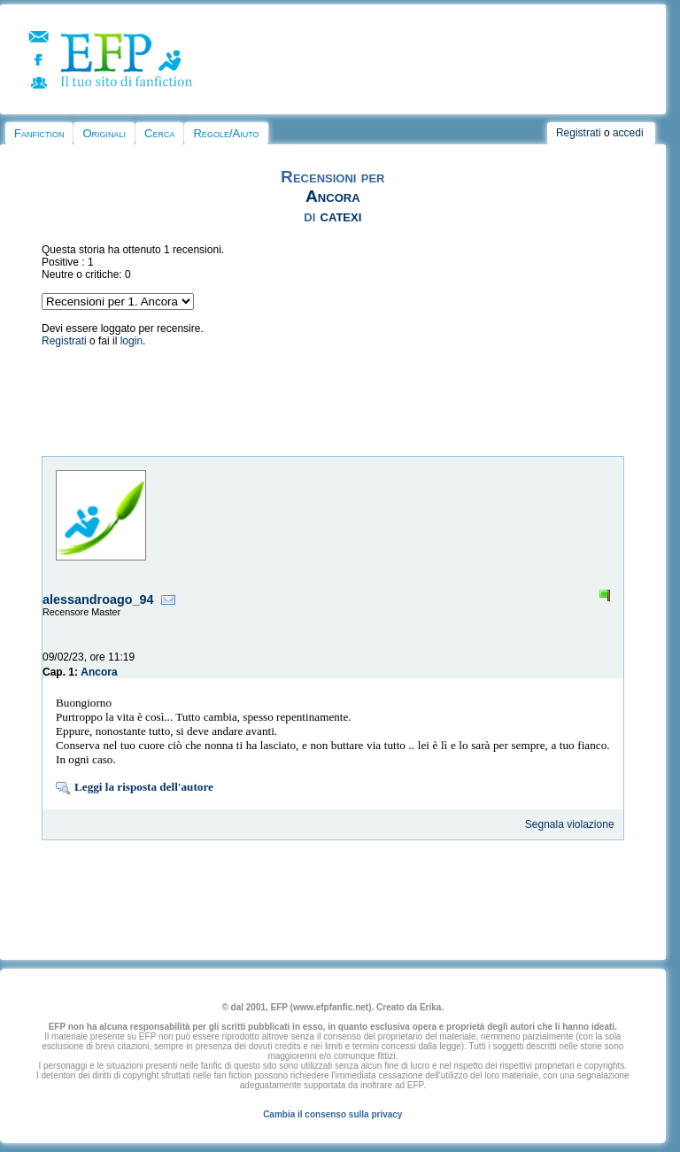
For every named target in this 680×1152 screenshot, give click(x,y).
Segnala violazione (569, 824)
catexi (341, 215)
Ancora (332, 196)
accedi (628, 133)
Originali (104, 133)
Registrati (578, 133)
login (131, 341)
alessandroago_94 (98, 599)
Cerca (159, 133)
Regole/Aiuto (226, 133)
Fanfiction (39, 133)
